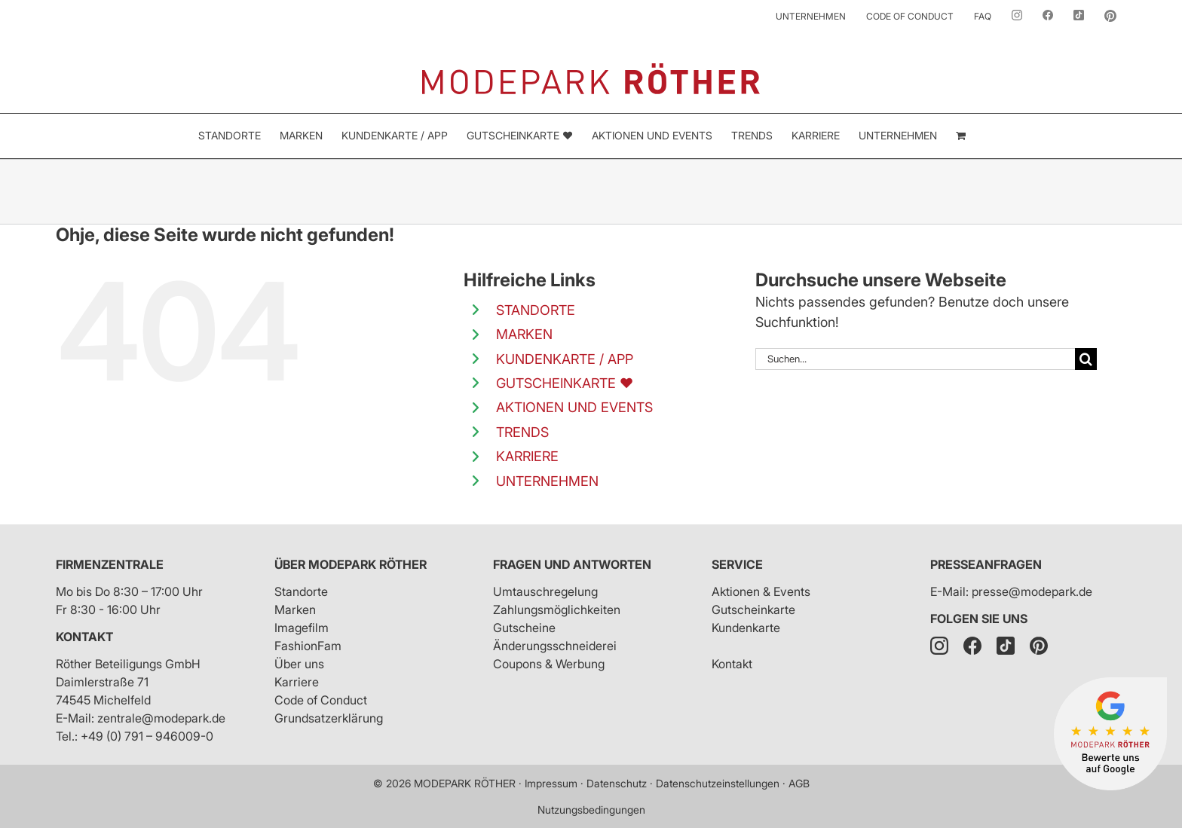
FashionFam (307, 645)
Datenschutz (616, 783)
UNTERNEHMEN (547, 481)
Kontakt (84, 636)
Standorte (301, 591)
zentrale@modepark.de (161, 718)
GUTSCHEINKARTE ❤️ (564, 383)
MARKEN (524, 334)
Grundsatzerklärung (328, 718)
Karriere (296, 681)
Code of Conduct (320, 699)
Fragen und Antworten (572, 564)
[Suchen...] (915, 359)
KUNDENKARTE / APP (564, 359)
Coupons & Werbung (549, 663)
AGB (799, 783)
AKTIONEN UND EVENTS (574, 407)
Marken (295, 609)
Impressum (551, 783)
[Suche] (1086, 359)
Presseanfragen (986, 564)
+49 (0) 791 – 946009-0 (147, 736)
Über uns (299, 663)
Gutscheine (524, 627)
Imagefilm (301, 627)
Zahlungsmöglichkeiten (556, 609)
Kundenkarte (746, 627)
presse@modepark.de (1032, 591)
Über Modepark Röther (350, 564)
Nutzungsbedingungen (591, 809)
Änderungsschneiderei (555, 645)
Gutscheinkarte (753, 609)
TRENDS (522, 432)
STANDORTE (535, 310)
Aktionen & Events (761, 591)
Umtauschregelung (545, 591)
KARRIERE (527, 456)
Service (737, 564)
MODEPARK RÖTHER (465, 783)
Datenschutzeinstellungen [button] (717, 783)
